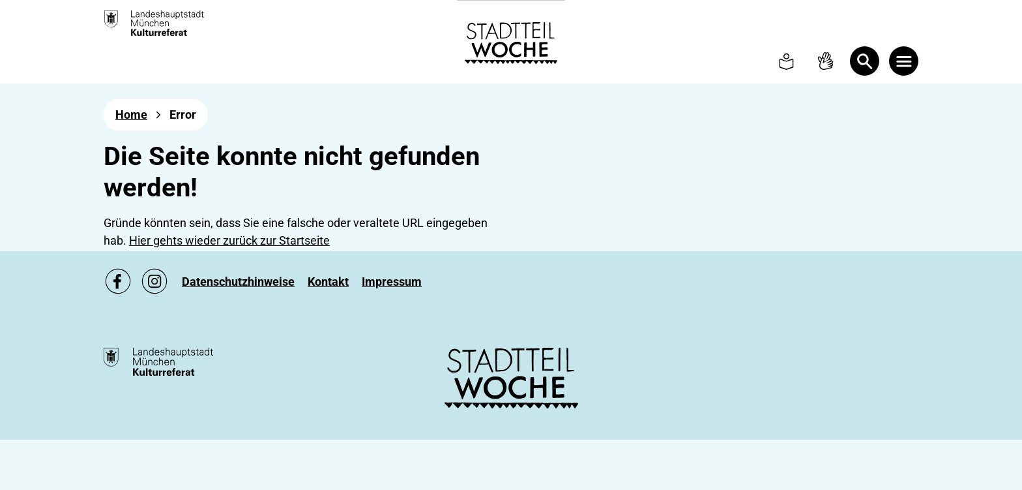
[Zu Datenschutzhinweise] (238, 281)
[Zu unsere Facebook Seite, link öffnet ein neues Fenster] (118, 281)
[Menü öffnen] (903, 61)
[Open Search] (864, 61)
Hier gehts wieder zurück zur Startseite (229, 240)
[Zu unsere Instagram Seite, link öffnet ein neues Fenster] (154, 281)
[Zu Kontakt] (328, 281)
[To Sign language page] (825, 61)
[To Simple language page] (786, 61)
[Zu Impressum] (392, 281)
